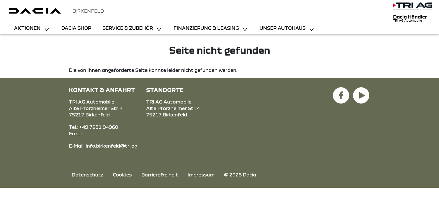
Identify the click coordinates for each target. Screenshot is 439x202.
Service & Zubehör (128, 28)
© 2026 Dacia (240, 174)
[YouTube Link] (361, 92)
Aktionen (28, 28)
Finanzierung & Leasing (207, 28)
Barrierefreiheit (159, 174)
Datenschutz (87, 174)
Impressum (201, 174)
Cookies (122, 174)
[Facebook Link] (341, 92)
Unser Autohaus (283, 28)
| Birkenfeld (87, 10)
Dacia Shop (76, 28)
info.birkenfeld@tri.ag (111, 145)
